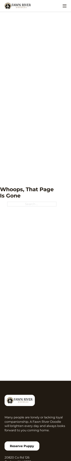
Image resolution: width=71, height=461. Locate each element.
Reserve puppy (22, 446)
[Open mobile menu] (64, 5)
